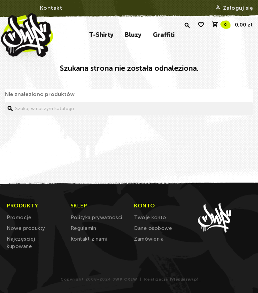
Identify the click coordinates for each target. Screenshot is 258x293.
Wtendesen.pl (183, 279)
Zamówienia (149, 239)
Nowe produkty (26, 228)
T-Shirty (101, 35)
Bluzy (133, 35)
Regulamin (83, 228)
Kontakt (51, 8)
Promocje (19, 217)
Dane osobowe (153, 228)
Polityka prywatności (96, 217)
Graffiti (164, 35)
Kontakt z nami (89, 239)
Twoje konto (150, 217)
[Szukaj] (129, 108)
